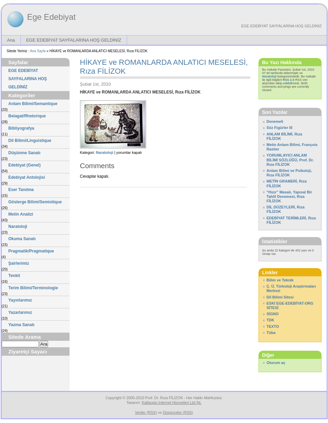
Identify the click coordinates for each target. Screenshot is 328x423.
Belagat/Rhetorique (27, 116)
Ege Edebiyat (51, 16)
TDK (271, 320)
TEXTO (273, 326)
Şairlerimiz (19, 263)
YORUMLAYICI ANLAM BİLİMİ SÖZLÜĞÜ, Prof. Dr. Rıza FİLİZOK (290, 159)
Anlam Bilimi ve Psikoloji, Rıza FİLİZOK (289, 173)
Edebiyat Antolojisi (27, 177)
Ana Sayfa (38, 51)
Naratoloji (18, 226)
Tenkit (14, 275)
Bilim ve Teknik (280, 280)
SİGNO (273, 314)
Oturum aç (276, 363)
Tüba (271, 333)
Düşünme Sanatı (25, 152)
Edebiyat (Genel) (25, 165)
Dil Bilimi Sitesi (280, 297)
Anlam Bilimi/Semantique (33, 103)
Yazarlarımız (20, 312)
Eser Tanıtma (21, 189)
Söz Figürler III (280, 128)
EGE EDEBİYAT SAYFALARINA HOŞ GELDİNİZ (281, 26)
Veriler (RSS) (146, 412)
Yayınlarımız (20, 300)
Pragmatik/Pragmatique (31, 251)
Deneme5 (275, 121)
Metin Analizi (21, 214)
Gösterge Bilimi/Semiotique (35, 202)
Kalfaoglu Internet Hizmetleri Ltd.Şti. (171, 402)
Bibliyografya (21, 128)
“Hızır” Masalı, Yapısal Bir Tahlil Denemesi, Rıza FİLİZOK (289, 196)
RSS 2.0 (288, 80)
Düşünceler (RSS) (178, 412)
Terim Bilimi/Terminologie (33, 288)
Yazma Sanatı (22, 324)
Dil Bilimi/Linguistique (30, 140)
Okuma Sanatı (22, 238)
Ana (11, 40)
